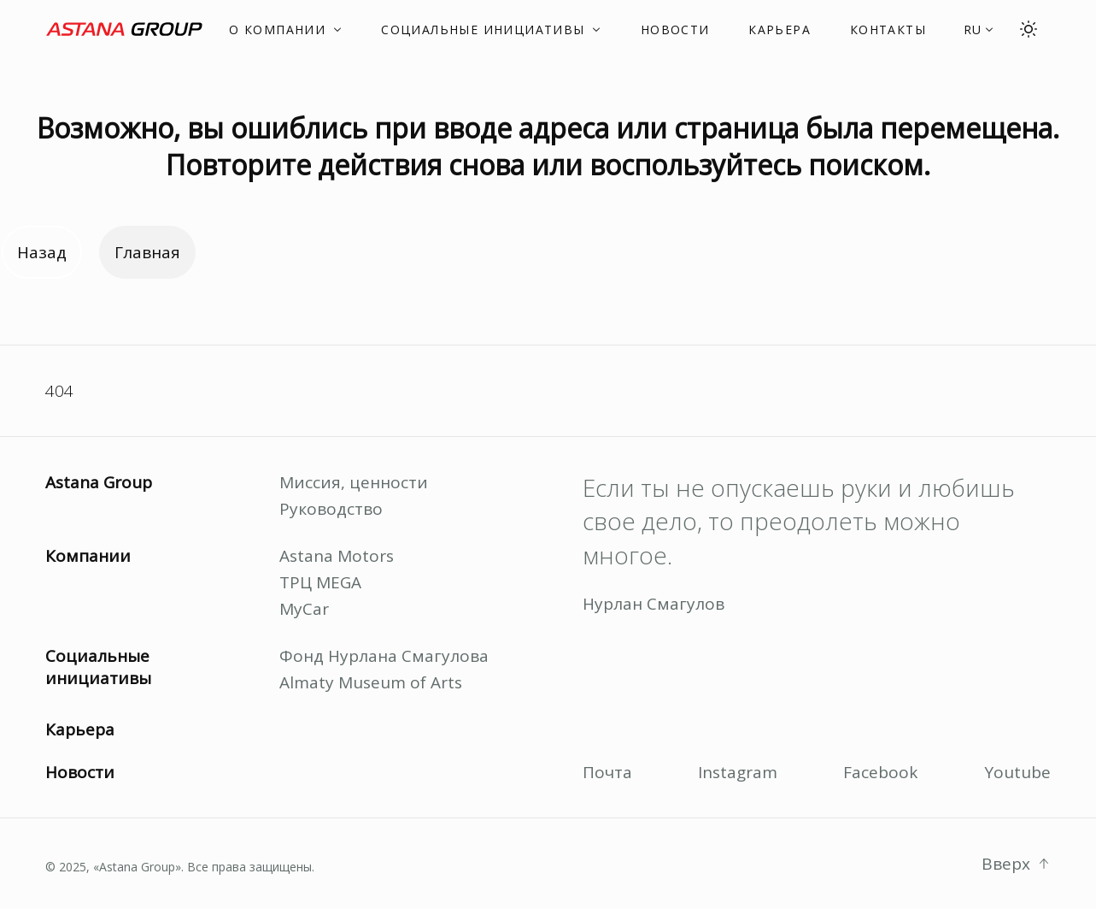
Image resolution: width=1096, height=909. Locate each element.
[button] (978, 29)
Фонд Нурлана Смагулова (384, 656)
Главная (147, 252)
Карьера (79, 729)
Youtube (1017, 772)
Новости (79, 772)
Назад (42, 252)
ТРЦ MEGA (320, 582)
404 (59, 391)
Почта (607, 772)
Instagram (737, 772)
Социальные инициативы (98, 667)
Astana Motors (336, 556)
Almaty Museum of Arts (370, 682)
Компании (88, 556)
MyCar (304, 609)
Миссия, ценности (353, 482)
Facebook (880, 772)
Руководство (331, 509)
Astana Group (98, 482)
